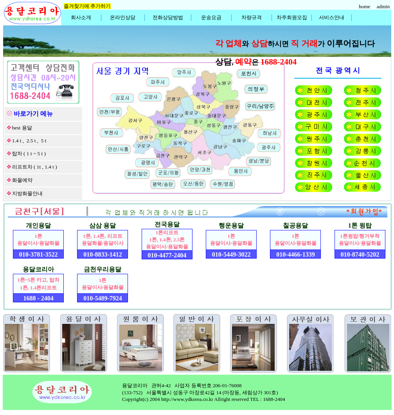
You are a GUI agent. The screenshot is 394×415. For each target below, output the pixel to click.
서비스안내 (331, 17)
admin (384, 6)
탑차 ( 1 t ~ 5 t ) (29, 153)
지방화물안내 (27, 193)
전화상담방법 (168, 17)
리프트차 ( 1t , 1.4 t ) (34, 167)
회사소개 (81, 17)
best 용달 (22, 128)
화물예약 (22, 180)
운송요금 (211, 17)
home (365, 6)
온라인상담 (122, 17)
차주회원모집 (292, 17)
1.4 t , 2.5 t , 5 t (29, 141)
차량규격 (251, 17)
